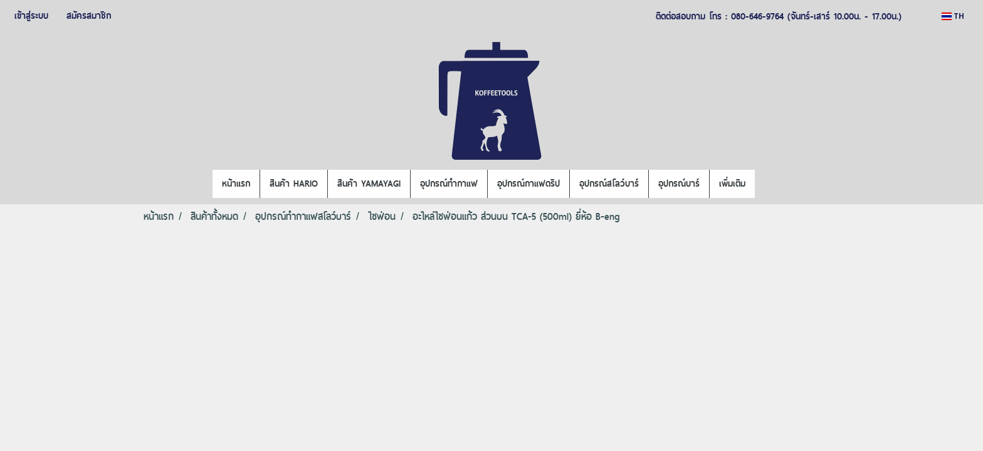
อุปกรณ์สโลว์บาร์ (609, 183)
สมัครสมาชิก (88, 16)
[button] (766, 184)
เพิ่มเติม (732, 183)
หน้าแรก (236, 183)
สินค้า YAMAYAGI (369, 183)
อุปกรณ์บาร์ (679, 183)
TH (953, 16)
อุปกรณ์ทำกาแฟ (449, 183)
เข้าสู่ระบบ (31, 16)
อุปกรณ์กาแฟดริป (528, 183)
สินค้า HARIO (294, 183)
